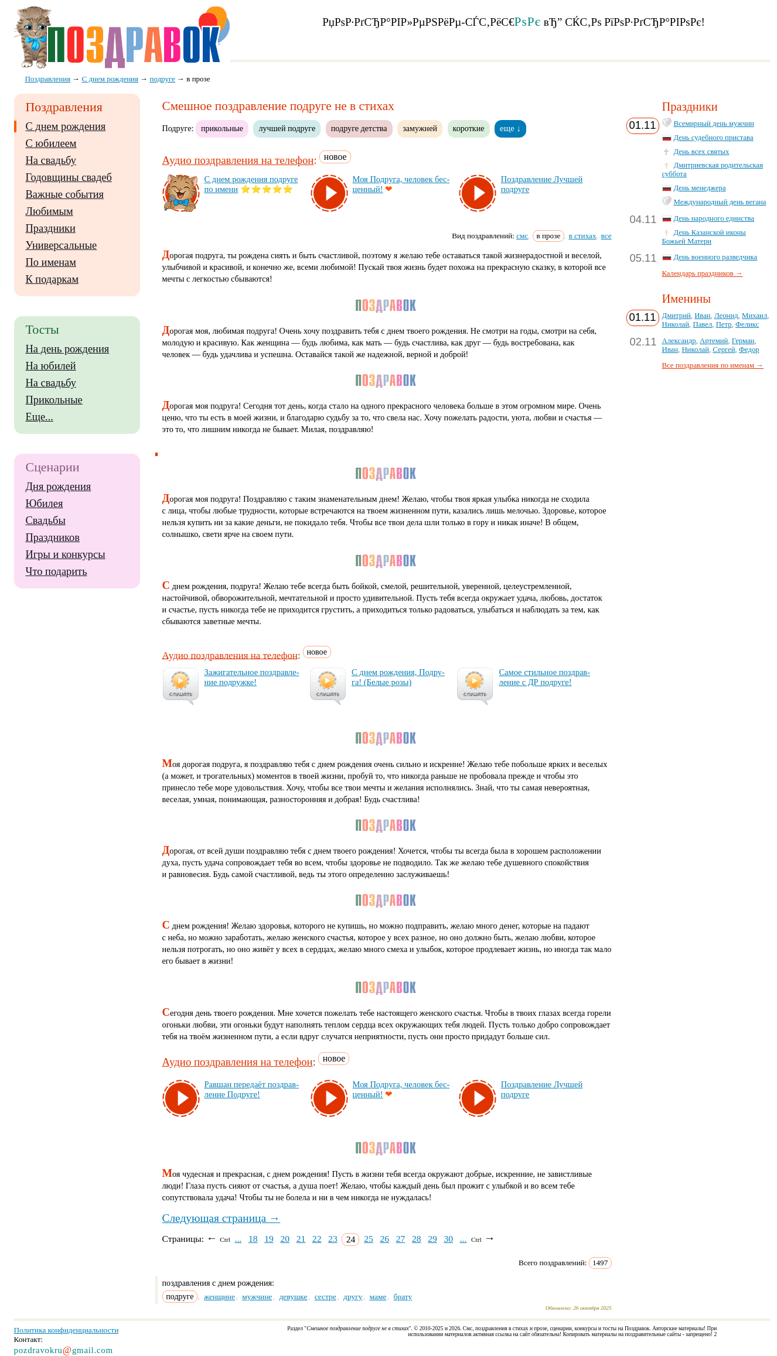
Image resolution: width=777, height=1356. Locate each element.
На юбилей (51, 366)
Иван (702, 315)
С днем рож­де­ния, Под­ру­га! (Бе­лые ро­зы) (398, 677)
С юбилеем (51, 143)
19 (269, 1239)
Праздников (53, 537)
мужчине (257, 1296)
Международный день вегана (720, 202)
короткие (469, 128)
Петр (724, 324)
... (238, 1239)
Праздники (51, 228)
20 (284, 1239)
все (606, 235)
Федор (749, 349)
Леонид (726, 315)
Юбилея (44, 503)
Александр (679, 341)
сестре (325, 1296)
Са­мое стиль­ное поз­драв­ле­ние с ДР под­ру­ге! (544, 677)
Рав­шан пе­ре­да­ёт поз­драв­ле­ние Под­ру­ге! (252, 1089)
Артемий (714, 341)
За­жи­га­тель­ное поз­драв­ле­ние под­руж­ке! (252, 677)
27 (400, 1239)
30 (448, 1239)
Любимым (49, 211)
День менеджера (700, 188)
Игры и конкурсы (65, 554)
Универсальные (61, 245)
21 (301, 1239)
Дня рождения (58, 486)
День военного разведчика (716, 257)
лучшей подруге (286, 128)
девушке (294, 1296)
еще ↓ (510, 128)
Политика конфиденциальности (66, 1330)
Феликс (747, 324)
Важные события (65, 194)
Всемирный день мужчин (714, 123)
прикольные (222, 128)
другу (352, 1296)
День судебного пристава (714, 137)
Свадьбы (46, 520)
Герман (743, 341)
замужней (420, 128)
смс (522, 235)
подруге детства (359, 128)
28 (416, 1239)
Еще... (39, 417)
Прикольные (54, 400)
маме (378, 1296)
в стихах (583, 235)
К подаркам (52, 279)
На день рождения (68, 349)
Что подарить (56, 571)
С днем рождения (66, 126)
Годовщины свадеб (69, 177)
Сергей (724, 349)
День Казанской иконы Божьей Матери (704, 236)
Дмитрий (676, 315)
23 (333, 1239)
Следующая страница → (221, 1218)
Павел (702, 324)
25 (368, 1239)
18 (253, 1239)
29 (432, 1239)
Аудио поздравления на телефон (238, 160)
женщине (219, 1296)
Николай (676, 324)
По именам (51, 262)
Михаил (754, 315)
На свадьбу (51, 160)
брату (403, 1296)
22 (317, 1239)
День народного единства (714, 218)
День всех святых (702, 152)
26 (384, 1239)
